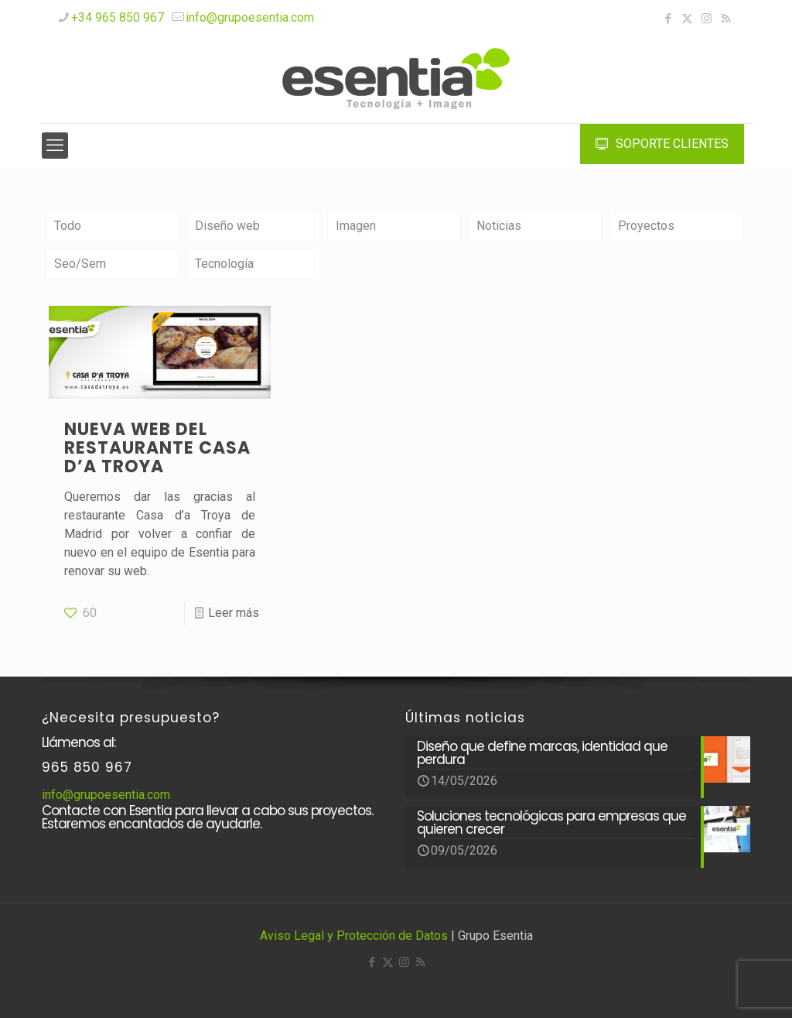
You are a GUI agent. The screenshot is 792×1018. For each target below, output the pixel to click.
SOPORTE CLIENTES (662, 143)
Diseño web (227, 225)
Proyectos (646, 225)
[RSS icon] (726, 19)
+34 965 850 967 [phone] (117, 17)
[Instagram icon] (706, 19)
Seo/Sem (80, 263)
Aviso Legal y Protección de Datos (354, 935)
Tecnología (224, 263)
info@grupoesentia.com (106, 794)
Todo (67, 225)
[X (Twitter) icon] (687, 19)
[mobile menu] (55, 145)
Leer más (233, 612)
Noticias (498, 225)
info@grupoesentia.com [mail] (250, 17)
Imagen (356, 225)
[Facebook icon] (668, 19)
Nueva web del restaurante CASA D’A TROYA (157, 447)
